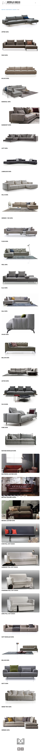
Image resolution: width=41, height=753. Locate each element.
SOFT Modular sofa (8, 637)
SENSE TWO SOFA (6, 707)
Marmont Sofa (6, 125)
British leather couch (9, 497)
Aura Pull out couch (8, 613)
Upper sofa (5, 32)
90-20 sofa (5, 404)
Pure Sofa (5, 427)
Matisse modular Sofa (9, 451)
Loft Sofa (5, 148)
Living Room (14, 9)
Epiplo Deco (3, 9)
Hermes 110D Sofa (7, 218)
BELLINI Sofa (5, 660)
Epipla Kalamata (9, 9)
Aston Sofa (5, 381)
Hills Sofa (5, 195)
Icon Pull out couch (8, 544)
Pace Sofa (5, 55)
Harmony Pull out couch (10, 567)
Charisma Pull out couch (10, 590)
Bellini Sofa (5, 357)
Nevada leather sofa (8, 520)
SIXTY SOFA (5, 683)
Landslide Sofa (6, 171)
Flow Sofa (5, 241)
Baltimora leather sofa (9, 474)
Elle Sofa (4, 288)
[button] (35, 3)
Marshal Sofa (6, 101)
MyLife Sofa (5, 78)
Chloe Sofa (5, 334)
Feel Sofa (4, 264)
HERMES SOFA (6, 730)
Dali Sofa (4, 311)
